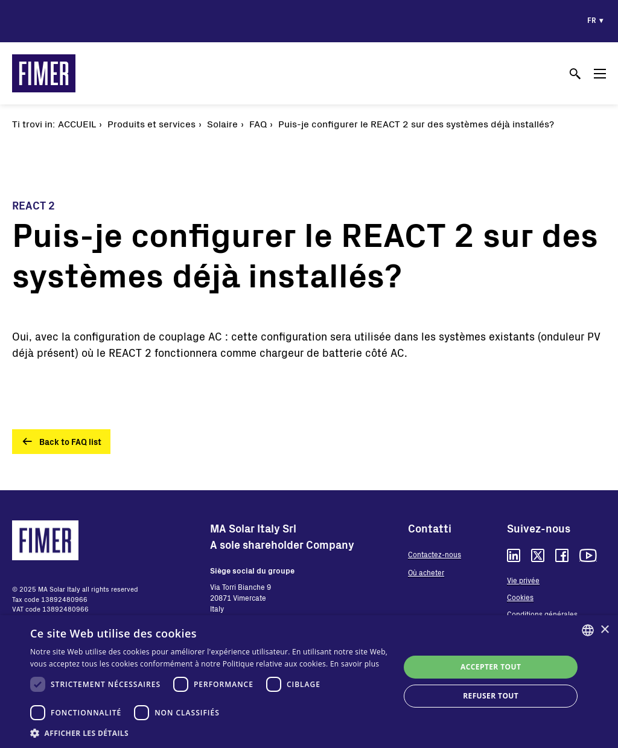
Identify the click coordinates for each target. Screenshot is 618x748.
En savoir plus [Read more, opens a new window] (354, 664)
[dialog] (309, 681)
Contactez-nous (434, 554)
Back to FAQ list (70, 441)
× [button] (604, 630)
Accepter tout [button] (490, 667)
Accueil (77, 123)
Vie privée (523, 580)
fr (591, 20)
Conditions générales (542, 614)
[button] (209, 733)
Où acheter (426, 572)
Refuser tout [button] (490, 696)
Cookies (520, 597)
